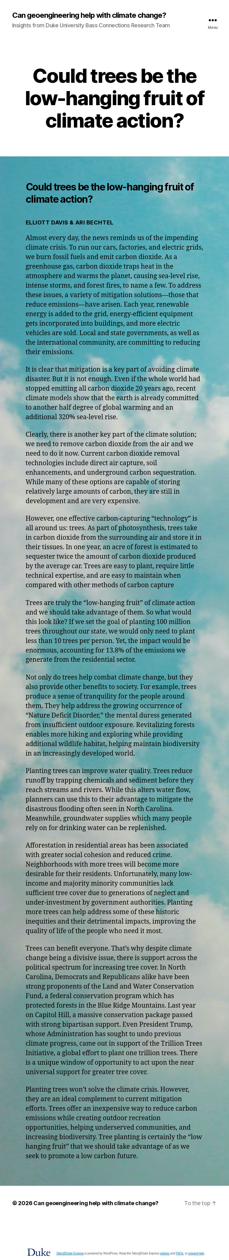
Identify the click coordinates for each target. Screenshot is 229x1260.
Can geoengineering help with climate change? (89, 15)
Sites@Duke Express (70, 1253)
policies (165, 1253)
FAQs (179, 1253)
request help (196, 1253)
